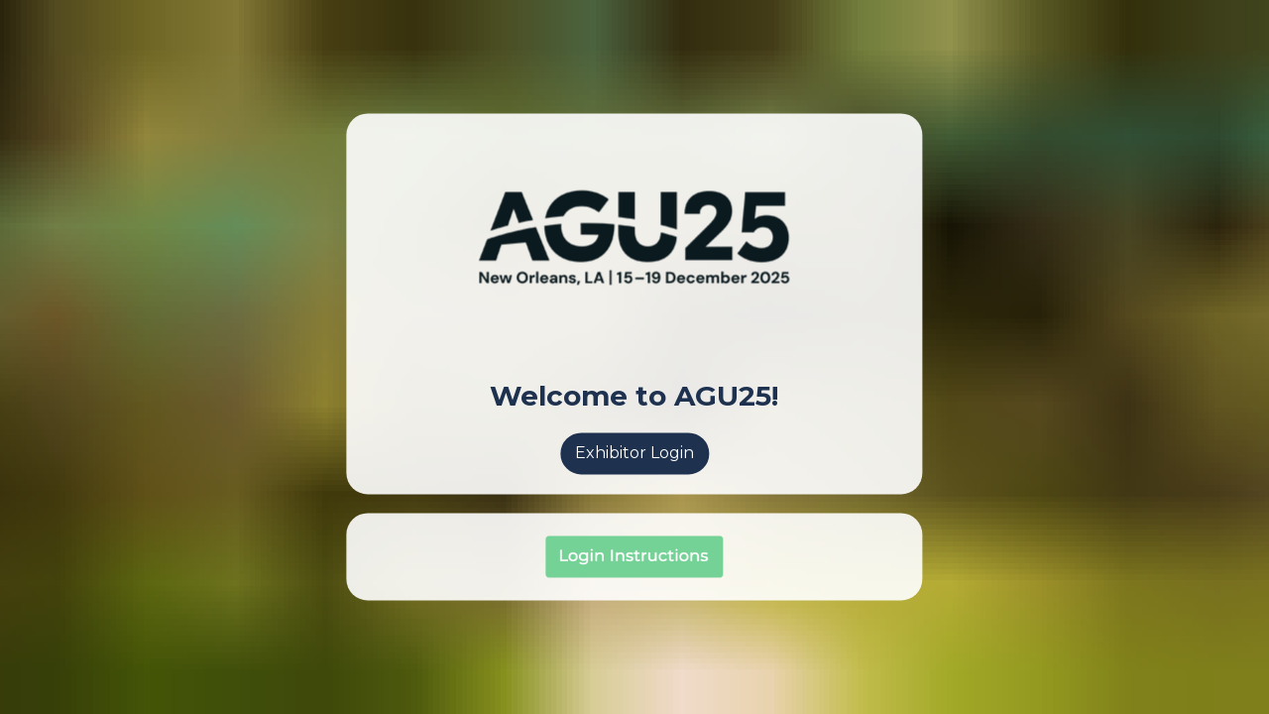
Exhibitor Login (634, 452)
